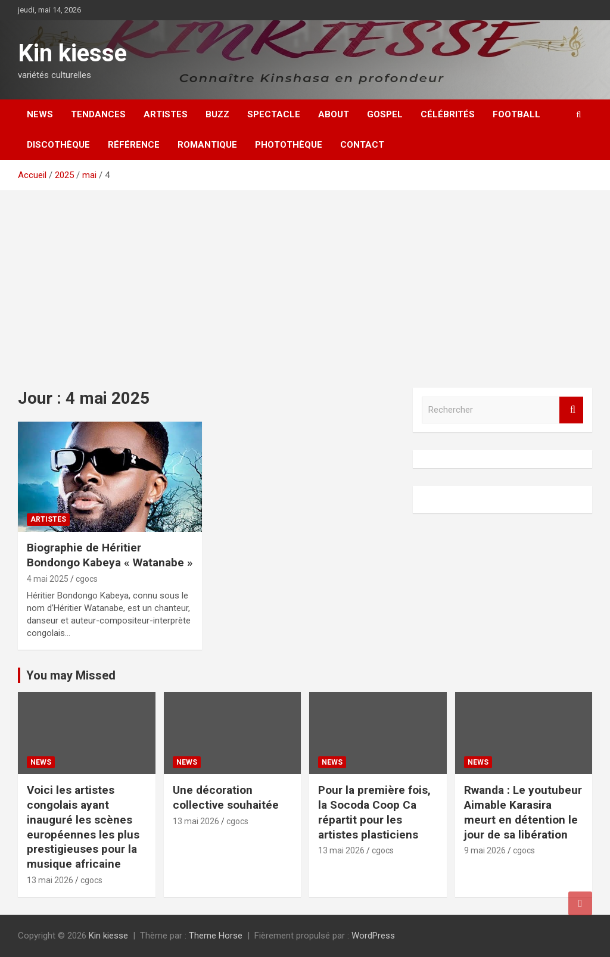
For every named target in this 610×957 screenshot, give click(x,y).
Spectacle (273, 114)
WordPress (373, 935)
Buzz (217, 114)
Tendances (98, 114)
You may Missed (71, 675)
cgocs (87, 579)
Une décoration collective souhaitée (226, 797)
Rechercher (571, 410)
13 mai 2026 (50, 880)
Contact (362, 144)
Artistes (166, 114)
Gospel (385, 114)
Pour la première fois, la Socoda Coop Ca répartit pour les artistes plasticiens (374, 812)
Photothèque (288, 144)
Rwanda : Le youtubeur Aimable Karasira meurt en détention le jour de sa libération (523, 812)
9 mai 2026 (485, 850)
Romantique (207, 144)
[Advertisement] (305, 280)
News (40, 114)
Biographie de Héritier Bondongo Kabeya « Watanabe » (110, 555)
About (333, 114)
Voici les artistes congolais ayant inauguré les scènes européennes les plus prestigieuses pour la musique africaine (83, 826)
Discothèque (58, 144)
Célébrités (448, 114)
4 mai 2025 (48, 579)
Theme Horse (215, 935)
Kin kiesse (72, 53)
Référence (134, 144)
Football (516, 114)
